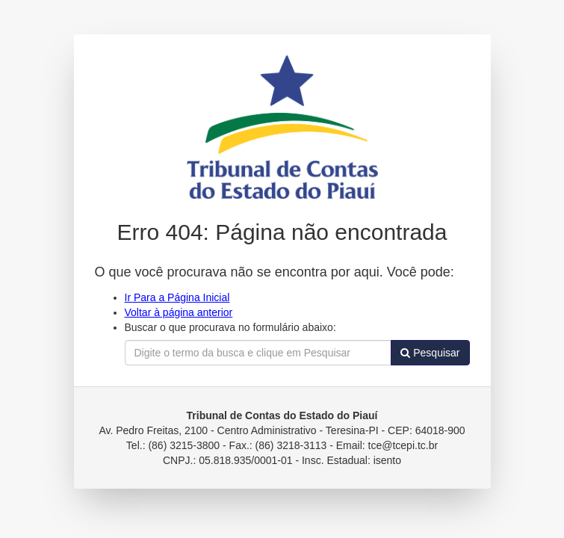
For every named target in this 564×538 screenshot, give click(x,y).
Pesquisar (429, 353)
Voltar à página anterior (179, 312)
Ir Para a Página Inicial (177, 297)
